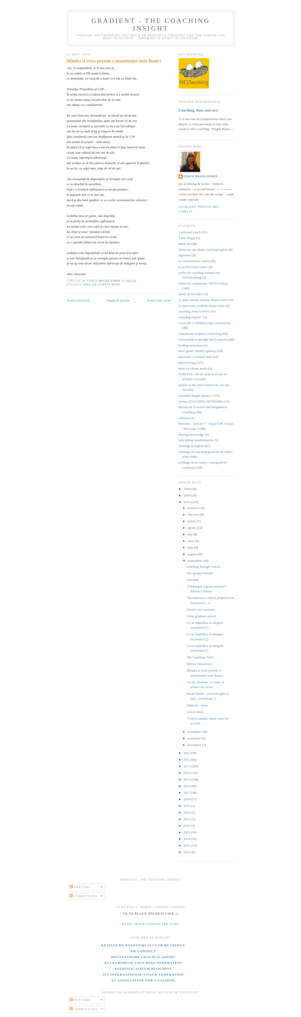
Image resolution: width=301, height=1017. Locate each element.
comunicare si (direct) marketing (200, 334)
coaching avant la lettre (194, 311)
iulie (190, 547)
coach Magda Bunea (201, 176)
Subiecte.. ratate (197, 705)
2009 (187, 495)
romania (184, 418)
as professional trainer (193, 267)
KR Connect (143, 951)
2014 (187, 773)
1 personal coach (190, 232)
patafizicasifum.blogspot (143, 969)
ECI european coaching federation (143, 963)
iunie (191, 541)
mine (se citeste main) (101, 284)
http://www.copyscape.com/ (150, 924)
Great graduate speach (201, 616)
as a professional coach (194, 261)
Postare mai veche (159, 300)
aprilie (192, 528)
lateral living (187, 362)
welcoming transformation (196, 440)
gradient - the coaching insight (150, 24)
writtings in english (191, 446)
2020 (187, 812)
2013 (187, 766)
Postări (80, 887)
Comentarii (84, 896)
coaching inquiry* (190, 317)
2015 (187, 779)
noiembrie (194, 738)
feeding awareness (191, 345)
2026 (187, 852)
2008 (187, 489)
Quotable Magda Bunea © (196, 396)
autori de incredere (191, 294)
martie (192, 521)
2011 (187, 753)
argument (185, 255)
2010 (187, 502)
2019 (187, 806)
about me (185, 244)
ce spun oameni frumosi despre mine (203, 300)
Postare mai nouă (78, 300)
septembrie (195, 561)
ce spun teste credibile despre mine (202, 306)
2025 (187, 845)
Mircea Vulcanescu (199, 664)
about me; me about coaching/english (203, 249)
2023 (187, 832)
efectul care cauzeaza (201, 609)
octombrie (194, 732)
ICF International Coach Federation (143, 974)
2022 (187, 826)
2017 (187, 792)
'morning (192, 580)
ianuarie (193, 508)
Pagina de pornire (118, 300)
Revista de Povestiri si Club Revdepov (143, 945)
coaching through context (203, 566)
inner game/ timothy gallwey (198, 351)
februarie (193, 514)
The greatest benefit (200, 573)
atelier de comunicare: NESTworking (203, 283)
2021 (187, 819)
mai (190, 534)
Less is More (195, 712)
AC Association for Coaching (143, 980)
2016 (187, 786)
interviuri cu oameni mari (195, 357)
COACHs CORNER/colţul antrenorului (205, 323)
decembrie (194, 745)
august (192, 554)
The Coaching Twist (200, 657)
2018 (187, 799)
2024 (187, 839)
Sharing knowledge (191, 434)
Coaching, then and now (198, 110)
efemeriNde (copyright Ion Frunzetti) (203, 339)
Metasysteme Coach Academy (143, 957)
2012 (187, 759)
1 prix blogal (187, 238)
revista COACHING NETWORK (201, 401)
